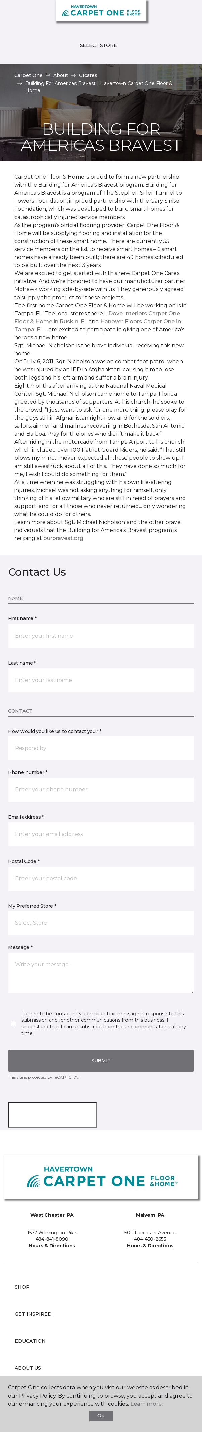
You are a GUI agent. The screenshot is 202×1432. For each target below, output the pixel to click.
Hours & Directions (52, 1246)
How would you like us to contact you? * (54, 731)
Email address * (26, 817)
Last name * (22, 663)
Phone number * (27, 772)
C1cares (88, 75)
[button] (176, 13)
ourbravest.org (63, 538)
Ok (100, 1416)
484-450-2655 (150, 1239)
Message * (20, 947)
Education (30, 1341)
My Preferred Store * (32, 906)
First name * (22, 618)
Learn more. (146, 1404)
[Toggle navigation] (9, 13)
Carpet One (28, 75)
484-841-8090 (52, 1239)
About (60, 75)
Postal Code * (23, 861)
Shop (22, 1287)
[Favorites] (185, 13)
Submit (101, 1061)
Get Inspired (33, 1314)
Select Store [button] (98, 45)
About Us (28, 1368)
